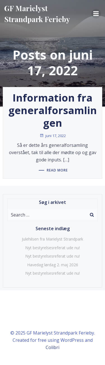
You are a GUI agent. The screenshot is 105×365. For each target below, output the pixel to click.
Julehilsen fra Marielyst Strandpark (52, 239)
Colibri (52, 347)
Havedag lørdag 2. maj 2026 (52, 264)
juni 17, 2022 (52, 135)
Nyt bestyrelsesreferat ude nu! (52, 247)
